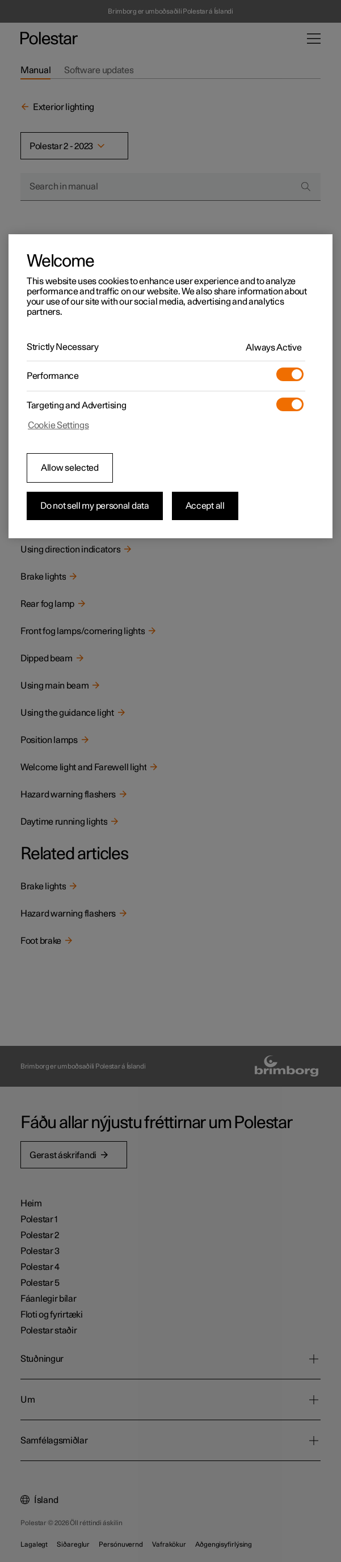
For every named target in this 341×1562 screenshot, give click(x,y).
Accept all (205, 505)
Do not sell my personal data (94, 505)
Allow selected (70, 467)
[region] (170, 386)
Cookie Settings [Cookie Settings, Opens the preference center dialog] (58, 425)
